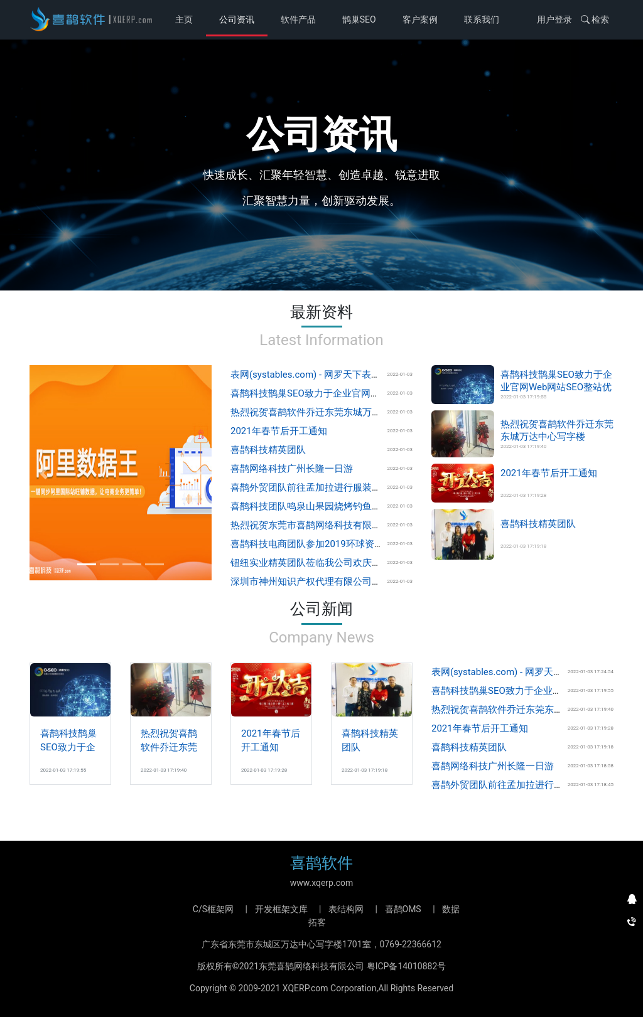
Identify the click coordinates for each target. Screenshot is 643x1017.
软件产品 (298, 19)
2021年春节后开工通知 (278, 431)
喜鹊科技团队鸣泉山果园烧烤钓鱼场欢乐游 (319, 506)
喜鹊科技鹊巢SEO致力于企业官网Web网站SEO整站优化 (346, 393)
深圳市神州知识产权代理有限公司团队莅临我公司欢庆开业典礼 (362, 581)
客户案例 (420, 19)
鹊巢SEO (359, 19)
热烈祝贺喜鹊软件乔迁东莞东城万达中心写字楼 (329, 412)
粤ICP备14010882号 (406, 966)
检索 (595, 19)
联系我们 (481, 19)
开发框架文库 (281, 909)
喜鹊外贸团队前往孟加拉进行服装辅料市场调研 (329, 487)
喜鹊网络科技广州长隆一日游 (291, 468)
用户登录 (554, 19)
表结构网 (346, 909)
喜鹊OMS (403, 909)
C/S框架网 (213, 909)
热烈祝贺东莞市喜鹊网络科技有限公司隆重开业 (329, 525)
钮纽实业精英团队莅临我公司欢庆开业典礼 (319, 562)
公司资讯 (236, 19)
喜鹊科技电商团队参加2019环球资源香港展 (321, 544)
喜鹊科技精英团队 (268, 449)
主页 (186, 18)
